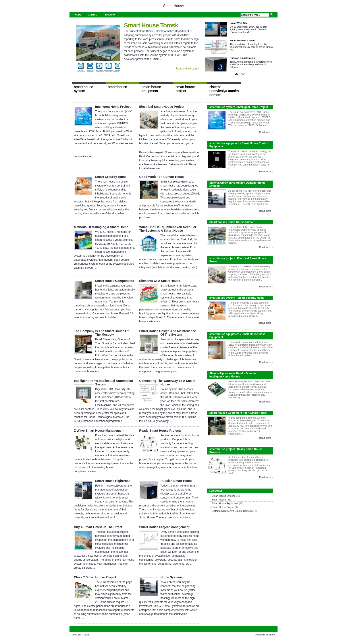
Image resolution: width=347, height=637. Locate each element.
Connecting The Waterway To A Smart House (167, 382)
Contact (93, 14)
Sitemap (110, 14)
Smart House (173, 6)
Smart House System (223, 496)
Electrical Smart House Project (161, 106)
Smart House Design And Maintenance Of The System (167, 332)
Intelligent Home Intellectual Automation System (103, 382)
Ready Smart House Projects (160, 430)
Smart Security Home (111, 177)
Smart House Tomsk (151, 25)
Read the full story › (187, 68)
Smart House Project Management (164, 527)
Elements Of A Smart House (159, 281)
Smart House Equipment (225, 503)
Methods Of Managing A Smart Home (101, 227)
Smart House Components (114, 281)
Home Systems (171, 577)
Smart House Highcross (112, 481)
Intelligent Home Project (113, 106)
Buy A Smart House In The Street (98, 527)
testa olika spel (82, 156)
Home (78, 14)
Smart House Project (223, 507)
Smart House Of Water (242, 40)
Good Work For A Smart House (162, 177)
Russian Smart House (242, 58)
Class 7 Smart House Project (95, 577)
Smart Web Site (239, 23)
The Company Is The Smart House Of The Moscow (101, 332)
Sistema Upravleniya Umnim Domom (232, 511)
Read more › (266, 132)
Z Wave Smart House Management (99, 430)
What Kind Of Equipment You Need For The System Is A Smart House (167, 228)
